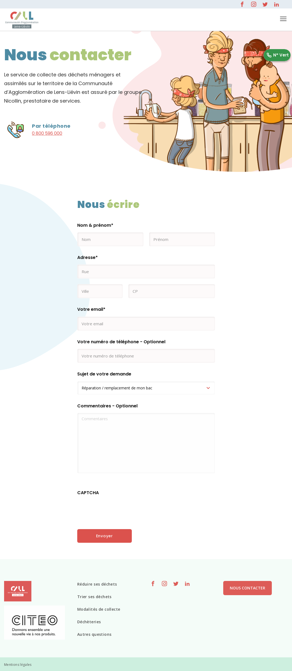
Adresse (87, 258)
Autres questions (94, 634)
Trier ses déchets (94, 596)
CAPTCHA (88, 493)
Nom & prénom (95, 225)
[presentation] (118, 510)
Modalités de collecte (98, 609)
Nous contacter (247, 588)
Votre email (91, 309)
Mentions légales (18, 664)
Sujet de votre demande (104, 374)
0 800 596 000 (47, 133)
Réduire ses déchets (97, 584)
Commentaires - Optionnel (107, 406)
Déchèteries (89, 621)
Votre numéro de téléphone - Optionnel (121, 342)
